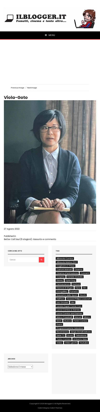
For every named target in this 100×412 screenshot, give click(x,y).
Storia (70, 335)
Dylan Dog (70, 280)
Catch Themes (56, 408)
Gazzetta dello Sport (67, 295)
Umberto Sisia (80, 339)
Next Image (32, 87)
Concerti (85, 273)
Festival (76, 284)
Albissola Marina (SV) (67, 262)
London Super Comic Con (69, 306)
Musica (67, 320)
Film (84, 287)
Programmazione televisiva (70, 328)
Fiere (78, 287)
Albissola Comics (65, 258)
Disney (60, 280)
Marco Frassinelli (64, 317)
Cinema (78, 269)
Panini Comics (80, 320)
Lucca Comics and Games (69, 313)
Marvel (78, 317)
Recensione (62, 331)
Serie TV (60, 335)
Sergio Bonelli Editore (81, 331)
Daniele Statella (75, 276)
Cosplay (61, 276)
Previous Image (17, 87)
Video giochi (71, 342)
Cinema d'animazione (67, 273)
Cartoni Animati (64, 269)
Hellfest (60, 298)
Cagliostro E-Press (65, 265)
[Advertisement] (50, 64)
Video (59, 342)
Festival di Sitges (65, 287)
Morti (59, 320)
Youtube (84, 342)
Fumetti (74, 291)
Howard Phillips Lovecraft (79, 298)
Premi (59, 324)
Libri (72, 302)
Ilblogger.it (49, 403)
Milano (87, 317)
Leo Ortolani (62, 302)
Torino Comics (64, 339)
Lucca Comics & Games (68, 309)
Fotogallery (62, 291)
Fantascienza (63, 284)
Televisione (81, 335)
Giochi (83, 295)
